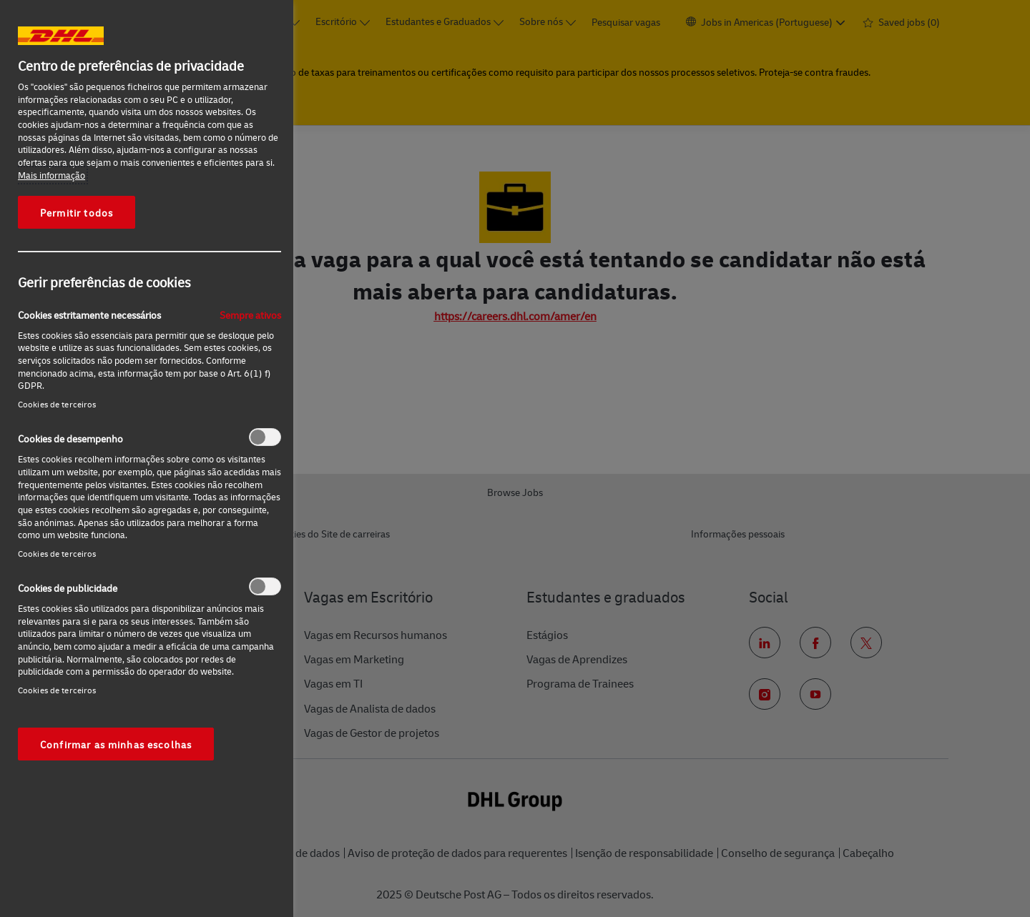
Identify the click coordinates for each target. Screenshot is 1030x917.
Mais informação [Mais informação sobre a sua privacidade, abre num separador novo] (51, 175)
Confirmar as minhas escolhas (116, 744)
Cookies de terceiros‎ (57, 404)
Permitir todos (76, 212)
